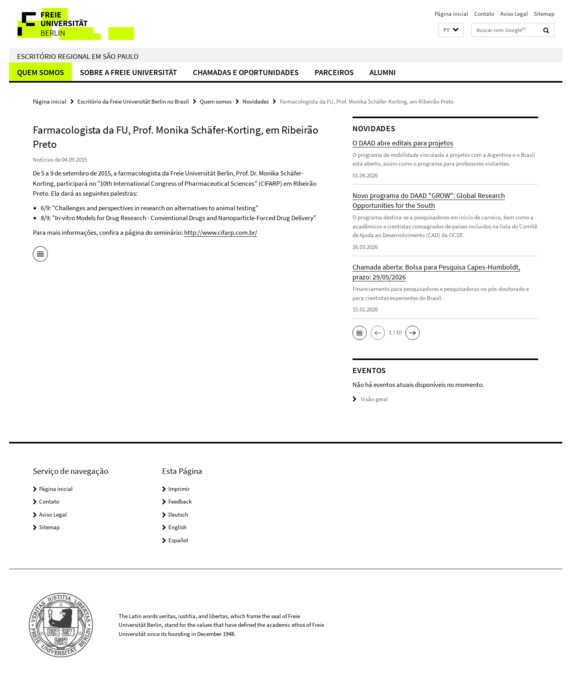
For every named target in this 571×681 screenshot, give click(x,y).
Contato (484, 13)
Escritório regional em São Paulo (78, 56)
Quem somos (40, 72)
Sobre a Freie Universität (128, 72)
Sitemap (544, 13)
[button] (451, 30)
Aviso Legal (514, 13)
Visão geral (370, 399)
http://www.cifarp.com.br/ (220, 232)
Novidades (256, 101)
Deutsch (178, 514)
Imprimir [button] (179, 488)
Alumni (382, 72)
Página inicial (451, 13)
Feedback (180, 501)
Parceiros (334, 72)
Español (178, 540)
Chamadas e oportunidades (246, 72)
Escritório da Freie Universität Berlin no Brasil (133, 101)
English (177, 527)
